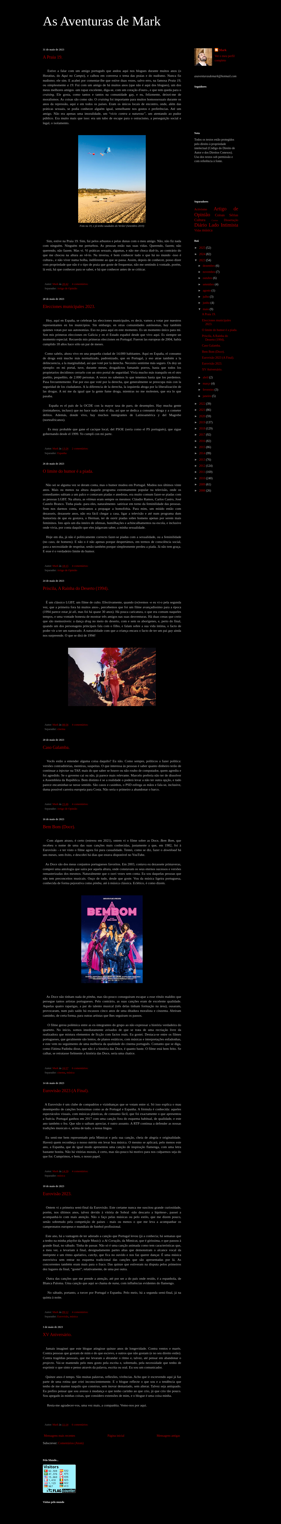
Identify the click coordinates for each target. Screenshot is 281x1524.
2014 (202, 453)
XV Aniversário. (57, 1334)
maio (206, 309)
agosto (207, 290)
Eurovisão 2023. (57, 1193)
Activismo (200, 209)
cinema (61, 729)
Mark (223, 50)
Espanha (62, 453)
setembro (209, 284)
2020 (202, 416)
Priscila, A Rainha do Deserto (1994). (75, 588)
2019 (202, 422)
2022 (202, 403)
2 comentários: (80, 448)
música (70, 1072)
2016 (202, 441)
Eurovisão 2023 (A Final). (66, 1090)
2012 (202, 465)
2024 (202, 254)
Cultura (199, 220)
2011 (202, 472)
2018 (202, 428)
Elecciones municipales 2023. (69, 306)
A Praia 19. (52, 57)
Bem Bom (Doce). (59, 826)
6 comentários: (80, 1068)
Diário (200, 225)
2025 (202, 247)
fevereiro (208, 389)
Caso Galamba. (56, 747)
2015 (202, 447)
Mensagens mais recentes (59, 1435)
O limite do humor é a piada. (68, 471)
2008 (202, 490)
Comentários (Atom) (71, 1443)
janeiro (207, 396)
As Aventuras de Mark (102, 21)
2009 (202, 484)
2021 (202, 409)
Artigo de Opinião (67, 288)
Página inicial (116, 1435)
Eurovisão (62, 1316)
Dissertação (231, 220)
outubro (208, 278)
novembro (209, 272)
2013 (202, 459)
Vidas (197, 230)
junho (206, 302)
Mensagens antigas (168, 1435)
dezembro (209, 265)
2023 (202, 260)
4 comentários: (80, 284)
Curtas (215, 220)
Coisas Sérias (226, 215)
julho (206, 296)
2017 (202, 434)
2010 (202, 478)
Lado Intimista (223, 225)
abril (206, 377)
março (207, 383)
